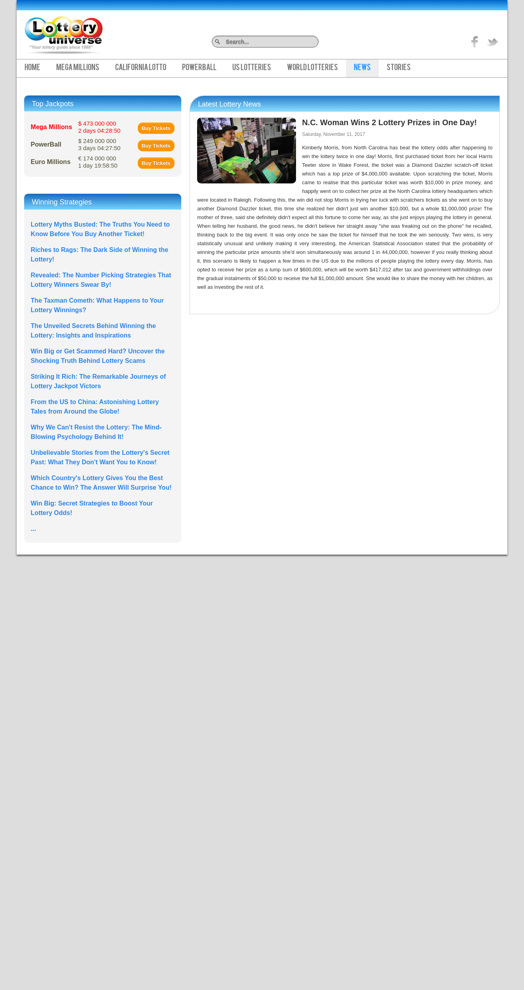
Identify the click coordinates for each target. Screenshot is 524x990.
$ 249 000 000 (99, 144)
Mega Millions (77, 68)
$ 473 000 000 (99, 127)
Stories (399, 68)
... (33, 528)
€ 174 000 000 (98, 162)
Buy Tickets (156, 128)
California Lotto (140, 68)
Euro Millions (50, 161)
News (362, 68)
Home (32, 68)
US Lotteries (251, 68)
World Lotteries (312, 68)
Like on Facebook (475, 42)
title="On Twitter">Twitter (492, 42)
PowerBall (199, 68)
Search (316, 41)
